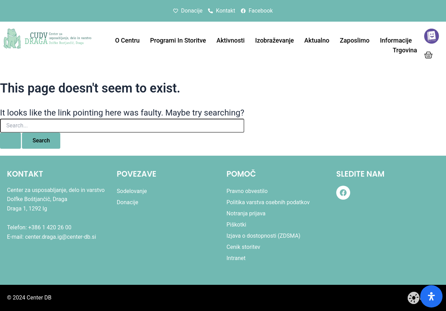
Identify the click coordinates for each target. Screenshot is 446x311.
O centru (127, 40)
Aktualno (316, 40)
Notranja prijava (246, 213)
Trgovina (405, 50)
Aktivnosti (230, 40)
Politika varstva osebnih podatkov (268, 202)
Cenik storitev (243, 247)
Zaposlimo (354, 40)
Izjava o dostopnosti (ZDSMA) (263, 235)
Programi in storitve (178, 40)
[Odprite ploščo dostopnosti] (431, 296)
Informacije (396, 40)
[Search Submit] (10, 141)
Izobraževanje (274, 40)
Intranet (236, 258)
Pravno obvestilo (247, 191)
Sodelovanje (132, 191)
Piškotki (236, 224)
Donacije (127, 202)
